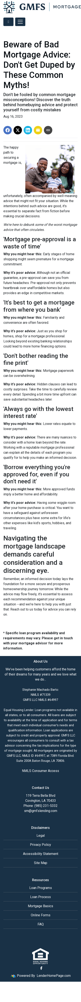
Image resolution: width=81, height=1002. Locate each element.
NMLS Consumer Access (40, 771)
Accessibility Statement (40, 854)
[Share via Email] (38, 130)
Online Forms (40, 915)
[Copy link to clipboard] (48, 130)
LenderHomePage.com (54, 976)
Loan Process (40, 897)
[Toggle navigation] (20, 22)
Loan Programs (40, 888)
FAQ (41, 924)
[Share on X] (18, 130)
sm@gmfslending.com (40, 811)
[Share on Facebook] (7, 130)
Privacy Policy (40, 845)
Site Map (40, 863)
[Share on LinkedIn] (28, 130)
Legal (40, 836)
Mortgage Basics (40, 906)
